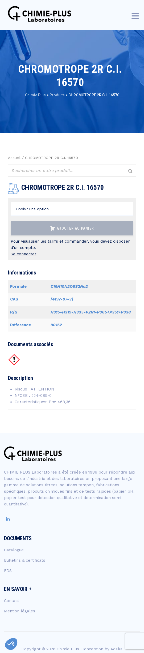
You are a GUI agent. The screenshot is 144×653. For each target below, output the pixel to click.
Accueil (14, 158)
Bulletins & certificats (24, 560)
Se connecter (23, 254)
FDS (8, 570)
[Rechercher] (130, 171)
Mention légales (19, 611)
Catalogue (14, 550)
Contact (11, 600)
